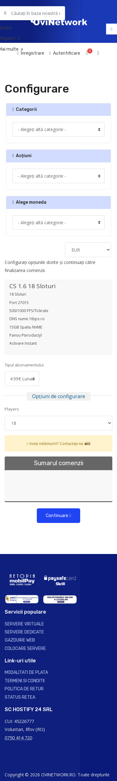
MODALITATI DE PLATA (26, 672)
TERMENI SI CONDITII (25, 680)
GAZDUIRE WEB (20, 640)
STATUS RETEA (20, 697)
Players (12, 409)
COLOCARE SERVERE (25, 648)
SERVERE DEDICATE (24, 632)
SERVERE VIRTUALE (24, 624)
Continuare (58, 515)
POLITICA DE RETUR (24, 689)
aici (87, 443)
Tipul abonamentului (24, 365)
